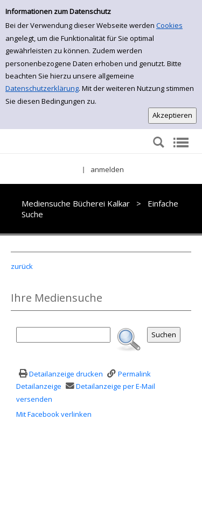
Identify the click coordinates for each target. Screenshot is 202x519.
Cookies (169, 25)
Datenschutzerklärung (42, 88)
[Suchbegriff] (63, 335)
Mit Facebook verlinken (54, 414)
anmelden (107, 169)
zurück (22, 266)
